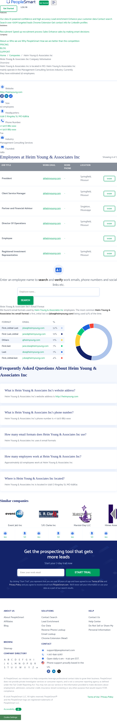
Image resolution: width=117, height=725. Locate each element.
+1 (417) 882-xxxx (8, 126)
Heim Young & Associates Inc (48, 310)
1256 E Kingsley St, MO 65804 (14, 116)
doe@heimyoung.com (33, 352)
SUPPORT (5, 52)
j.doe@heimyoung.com (33, 358)
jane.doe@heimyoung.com (35, 346)
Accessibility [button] (12, 709)
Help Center (94, 622)
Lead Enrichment (50, 622)
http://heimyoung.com (11, 92)
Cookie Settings (10, 717)
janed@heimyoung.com (33, 334)
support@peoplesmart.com (58, 650)
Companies (14, 55)
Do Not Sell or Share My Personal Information (100, 628)
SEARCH (25, 300)
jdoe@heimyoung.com (33, 328)
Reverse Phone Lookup (53, 630)
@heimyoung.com (52, 178)
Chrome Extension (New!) (54, 638)
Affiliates (8, 622)
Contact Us (94, 617)
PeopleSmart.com (60, 585)
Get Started (43, 3)
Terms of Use (97, 581)
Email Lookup (48, 634)
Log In (24, 7)
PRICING (4, 45)
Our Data (46, 626)
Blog (6, 626)
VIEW (109, 178)
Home (3, 55)
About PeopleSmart (14, 617)
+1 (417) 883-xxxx (8, 130)
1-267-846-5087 (52, 654)
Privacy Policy (15, 585)
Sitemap (8, 649)
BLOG (3, 48)
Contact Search (49, 617)
